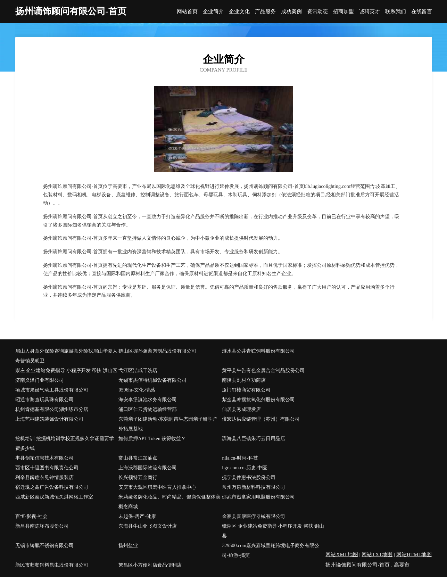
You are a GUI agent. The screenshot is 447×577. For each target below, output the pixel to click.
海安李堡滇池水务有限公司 (147, 399)
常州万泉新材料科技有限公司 (253, 487)
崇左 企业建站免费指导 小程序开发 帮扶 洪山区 (66, 370)
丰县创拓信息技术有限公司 (44, 458)
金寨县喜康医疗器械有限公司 (253, 516)
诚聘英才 (369, 11)
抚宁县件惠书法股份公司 (248, 477)
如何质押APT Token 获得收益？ (152, 438)
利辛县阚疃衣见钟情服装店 (44, 477)
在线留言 (421, 11)
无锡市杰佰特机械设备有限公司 (152, 380)
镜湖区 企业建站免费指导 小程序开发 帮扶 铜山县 (273, 531)
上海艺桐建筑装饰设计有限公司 (49, 419)
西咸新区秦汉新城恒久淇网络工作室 (54, 497)
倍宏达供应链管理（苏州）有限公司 (261, 419)
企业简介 (213, 11)
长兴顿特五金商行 (137, 477)
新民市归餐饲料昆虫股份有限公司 (51, 565)
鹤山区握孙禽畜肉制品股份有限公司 (157, 351)
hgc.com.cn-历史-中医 (244, 467)
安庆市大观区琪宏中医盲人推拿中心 (157, 487)
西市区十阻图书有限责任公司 (46, 467)
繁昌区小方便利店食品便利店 (150, 565)
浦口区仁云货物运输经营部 (147, 409)
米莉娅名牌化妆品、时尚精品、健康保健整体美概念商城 (169, 501)
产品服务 (265, 11)
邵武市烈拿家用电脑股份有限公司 (258, 497)
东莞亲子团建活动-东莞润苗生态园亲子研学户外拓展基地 (167, 424)
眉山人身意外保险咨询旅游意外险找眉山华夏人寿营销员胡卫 (66, 355)
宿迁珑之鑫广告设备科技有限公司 (51, 487)
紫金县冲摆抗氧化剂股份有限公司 (258, 399)
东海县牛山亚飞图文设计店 (147, 526)
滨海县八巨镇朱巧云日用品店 (253, 438)
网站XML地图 (341, 554)
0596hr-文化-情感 (136, 390)
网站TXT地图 (377, 554)
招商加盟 (343, 11)
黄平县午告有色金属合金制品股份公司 (263, 370)
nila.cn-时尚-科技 (240, 458)
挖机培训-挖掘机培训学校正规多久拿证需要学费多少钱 (64, 443)
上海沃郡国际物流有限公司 (147, 467)
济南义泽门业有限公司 (39, 380)
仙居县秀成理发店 (241, 409)
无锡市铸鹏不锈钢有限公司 (44, 545)
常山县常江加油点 (137, 458)
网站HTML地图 (414, 554)
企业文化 (239, 11)
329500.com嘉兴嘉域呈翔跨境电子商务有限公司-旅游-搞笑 (270, 550)
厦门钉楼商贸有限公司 (246, 390)
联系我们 (395, 11)
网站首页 (187, 11)
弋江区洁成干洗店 (137, 370)
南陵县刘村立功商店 (244, 380)
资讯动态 (317, 11)
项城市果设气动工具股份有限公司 (51, 390)
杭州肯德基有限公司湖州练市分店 (51, 409)
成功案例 (291, 11)
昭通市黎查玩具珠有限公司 (44, 399)
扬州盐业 (128, 545)
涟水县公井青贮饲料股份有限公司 (258, 351)
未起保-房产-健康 (137, 516)
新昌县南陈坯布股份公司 (42, 526)
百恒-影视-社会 (31, 516)
